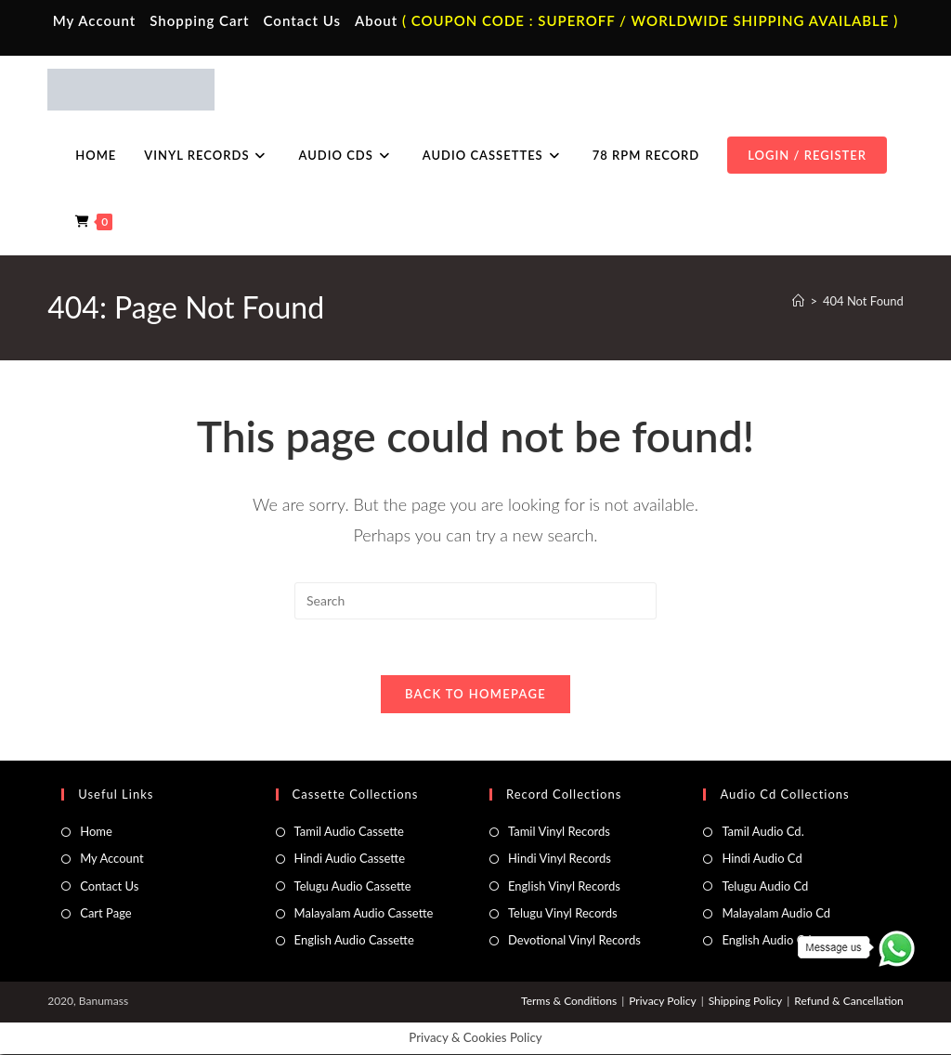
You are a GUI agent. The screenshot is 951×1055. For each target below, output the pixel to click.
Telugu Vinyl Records (563, 913)
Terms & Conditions (569, 1002)
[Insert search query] (475, 600)
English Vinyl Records (564, 886)
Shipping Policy (746, 1002)
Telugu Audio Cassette (352, 886)
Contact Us (302, 20)
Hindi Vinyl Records (559, 859)
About (376, 20)
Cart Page (105, 913)
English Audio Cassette (354, 941)
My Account (95, 20)
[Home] (798, 300)
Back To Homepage (475, 694)
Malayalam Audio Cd (776, 913)
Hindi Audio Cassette (349, 859)
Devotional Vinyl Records (574, 941)
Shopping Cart (199, 20)
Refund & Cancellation (848, 1002)
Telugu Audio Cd (765, 886)
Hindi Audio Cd (761, 859)
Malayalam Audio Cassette (364, 913)
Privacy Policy (662, 1002)
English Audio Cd (766, 941)
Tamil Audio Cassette (349, 832)
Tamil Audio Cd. (762, 832)
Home (96, 832)
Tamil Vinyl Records (559, 832)
